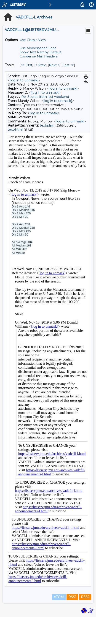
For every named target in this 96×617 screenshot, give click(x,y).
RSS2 (85, 597)
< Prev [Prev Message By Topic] (40, 65)
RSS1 (72, 597)
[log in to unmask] (23, 80)
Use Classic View (33, 40)
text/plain (47, 125)
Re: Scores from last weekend (45, 97)
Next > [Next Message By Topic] (54, 65)
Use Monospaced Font (38, 48)
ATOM (59, 597)
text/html (15, 129)
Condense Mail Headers (39, 56)
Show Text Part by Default (40, 52)
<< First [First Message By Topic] (26, 65)
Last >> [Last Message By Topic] (68, 65)
